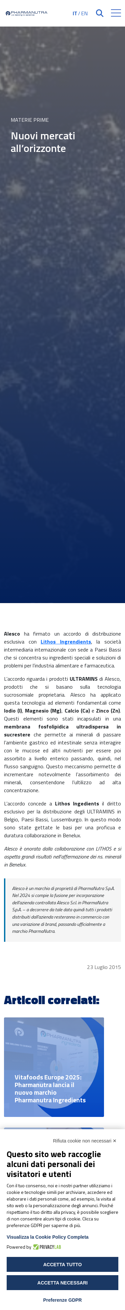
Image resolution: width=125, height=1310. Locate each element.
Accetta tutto (62, 1264)
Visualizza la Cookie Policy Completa (48, 1237)
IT (75, 13)
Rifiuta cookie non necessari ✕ (85, 1140)
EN (84, 13)
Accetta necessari (62, 1282)
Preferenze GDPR (62, 1300)
